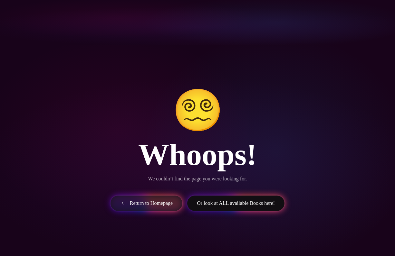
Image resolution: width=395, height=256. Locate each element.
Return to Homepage (146, 203)
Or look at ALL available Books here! (236, 203)
